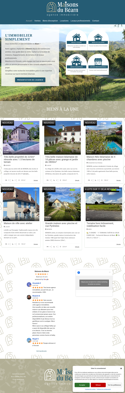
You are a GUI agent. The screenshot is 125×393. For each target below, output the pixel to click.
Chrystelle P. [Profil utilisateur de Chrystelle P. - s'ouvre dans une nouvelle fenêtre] (36, 283)
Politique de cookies (90, 389)
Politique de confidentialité (104, 389)
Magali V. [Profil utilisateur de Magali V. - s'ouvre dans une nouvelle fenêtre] (35, 339)
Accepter (82, 385)
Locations (64, 21)
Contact (95, 21)
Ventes (37, 21)
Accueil (29, 21)
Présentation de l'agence (30, 80)
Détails (36, 180)
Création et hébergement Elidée (62, 392)
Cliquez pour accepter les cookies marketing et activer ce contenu (94, 283)
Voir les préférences (114, 385)
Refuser (98, 385)
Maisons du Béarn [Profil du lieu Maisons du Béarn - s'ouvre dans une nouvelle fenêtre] (42, 271)
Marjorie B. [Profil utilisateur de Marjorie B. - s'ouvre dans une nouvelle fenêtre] (36, 296)
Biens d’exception (50, 21)
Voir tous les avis (41, 351)
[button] (121, 368)
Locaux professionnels (80, 21)
